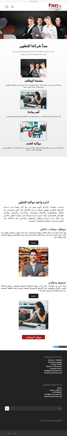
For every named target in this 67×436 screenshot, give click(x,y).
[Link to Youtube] (9, 433)
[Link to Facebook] (12, 433)
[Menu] (7, 7)
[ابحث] (12, 7)
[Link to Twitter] (15, 433)
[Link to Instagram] (6, 433)
